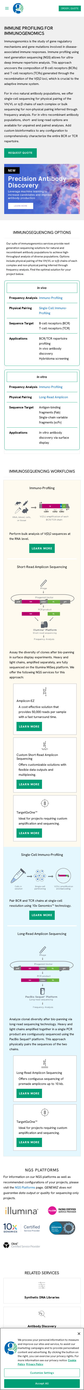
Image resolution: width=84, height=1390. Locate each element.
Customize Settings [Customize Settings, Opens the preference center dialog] (42, 1373)
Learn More (42, 548)
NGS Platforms (25, 1187)
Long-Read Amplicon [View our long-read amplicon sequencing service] (53, 397)
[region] (42, 1359)
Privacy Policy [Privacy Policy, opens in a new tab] (34, 1364)
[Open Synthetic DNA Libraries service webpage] (42, 1290)
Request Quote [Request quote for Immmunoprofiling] (20, 153)
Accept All (42, 1383)
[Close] (79, 1333)
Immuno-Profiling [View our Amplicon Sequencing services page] (50, 387)
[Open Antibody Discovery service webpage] (42, 1319)
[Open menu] (7, 8)
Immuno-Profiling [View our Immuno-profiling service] (50, 298)
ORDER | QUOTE (70, 8)
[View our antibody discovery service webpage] (42, 189)
